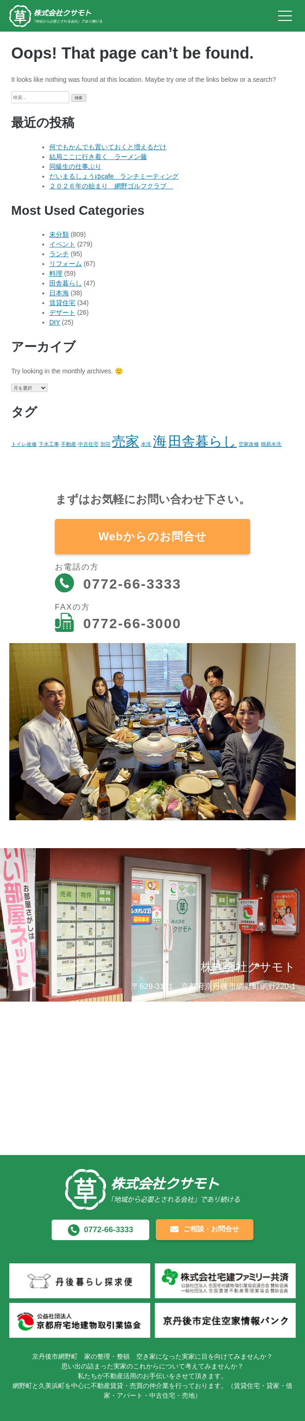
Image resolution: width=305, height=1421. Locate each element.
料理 (55, 273)
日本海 (59, 293)
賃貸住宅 (62, 302)
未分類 (59, 234)
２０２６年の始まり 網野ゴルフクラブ (111, 186)
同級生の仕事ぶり (75, 166)
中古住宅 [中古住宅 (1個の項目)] (88, 444)
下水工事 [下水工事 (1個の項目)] (49, 444)
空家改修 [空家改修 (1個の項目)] (249, 444)
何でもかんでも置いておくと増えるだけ (107, 147)
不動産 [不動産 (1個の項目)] (68, 444)
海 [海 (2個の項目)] (159, 441)
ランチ (59, 254)
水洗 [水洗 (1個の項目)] (146, 444)
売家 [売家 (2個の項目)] (125, 441)
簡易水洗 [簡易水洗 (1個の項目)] (271, 444)
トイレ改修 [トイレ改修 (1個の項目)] (24, 444)
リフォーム (65, 263)
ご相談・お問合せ (204, 1229)
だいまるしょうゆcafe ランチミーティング (114, 176)
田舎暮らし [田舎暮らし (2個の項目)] (202, 441)
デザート (62, 312)
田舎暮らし (65, 283)
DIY (54, 322)
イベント (62, 244)
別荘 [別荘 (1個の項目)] (105, 444)
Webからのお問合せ (152, 536)
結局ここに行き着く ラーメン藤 (98, 156)
